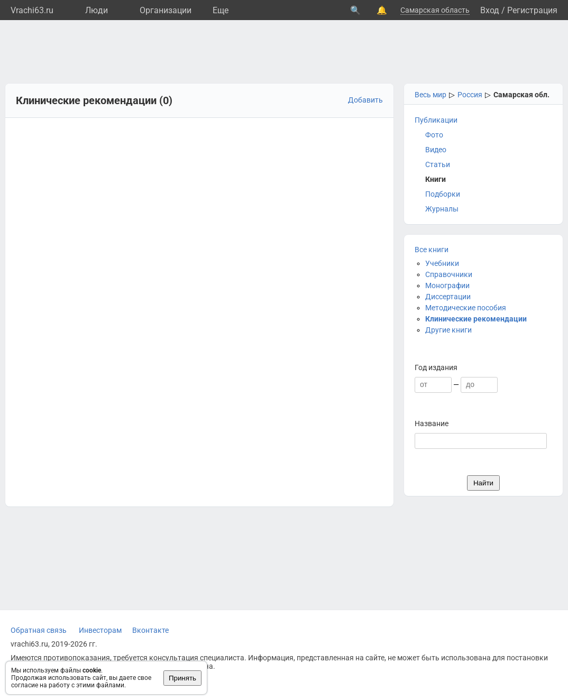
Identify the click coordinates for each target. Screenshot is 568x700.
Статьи (437, 164)
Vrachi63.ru (32, 10)
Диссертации (448, 296)
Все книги (431, 249)
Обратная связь (39, 630)
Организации (165, 10)
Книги (435, 179)
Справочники (448, 274)
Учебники (442, 263)
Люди (96, 10)
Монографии (447, 285)
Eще (220, 10)
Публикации (436, 120)
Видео (435, 149)
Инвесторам (100, 630)
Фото (434, 135)
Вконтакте (150, 630)
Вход (489, 10)
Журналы (442, 209)
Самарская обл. (521, 94)
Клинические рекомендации (476, 319)
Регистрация (532, 10)
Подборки (442, 194)
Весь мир (430, 94)
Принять (182, 678)
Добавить (365, 100)
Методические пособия (465, 307)
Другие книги (448, 330)
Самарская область (435, 10)
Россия (469, 94)
